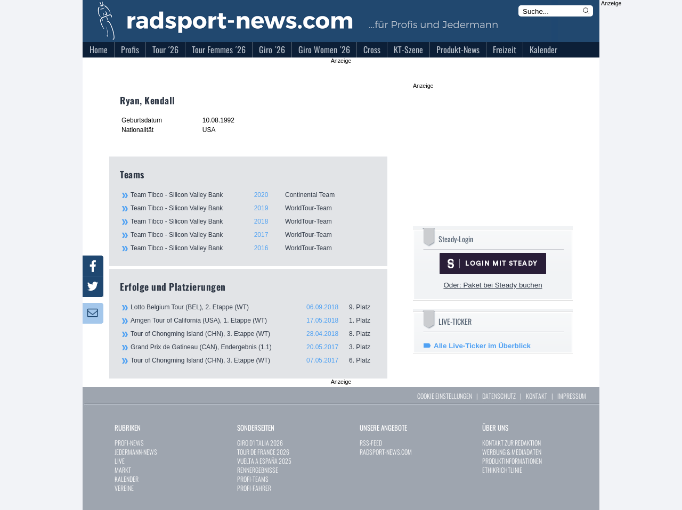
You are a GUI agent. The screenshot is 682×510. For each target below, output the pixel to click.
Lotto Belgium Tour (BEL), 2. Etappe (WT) (254, 307)
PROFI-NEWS (129, 442)
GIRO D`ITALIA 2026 (260, 442)
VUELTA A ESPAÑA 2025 (264, 460)
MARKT (123, 469)
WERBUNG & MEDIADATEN (511, 451)
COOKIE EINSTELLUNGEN (444, 395)
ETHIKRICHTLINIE (502, 469)
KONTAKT (536, 395)
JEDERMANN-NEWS (136, 451)
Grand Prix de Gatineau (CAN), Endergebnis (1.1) (254, 347)
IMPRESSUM (571, 395)
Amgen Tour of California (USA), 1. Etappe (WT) (254, 320)
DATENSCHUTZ (499, 395)
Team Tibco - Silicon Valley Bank (253, 195)
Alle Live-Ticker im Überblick (482, 346)
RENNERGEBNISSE (257, 469)
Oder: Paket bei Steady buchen (492, 285)
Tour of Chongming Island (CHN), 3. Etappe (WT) (254, 334)
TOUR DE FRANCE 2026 (263, 451)
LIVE (120, 460)
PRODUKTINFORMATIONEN (512, 460)
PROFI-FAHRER (254, 487)
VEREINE (124, 487)
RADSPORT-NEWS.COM (386, 451)
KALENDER (127, 478)
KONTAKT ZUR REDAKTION (511, 442)
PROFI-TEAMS (253, 478)
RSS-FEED (371, 442)
